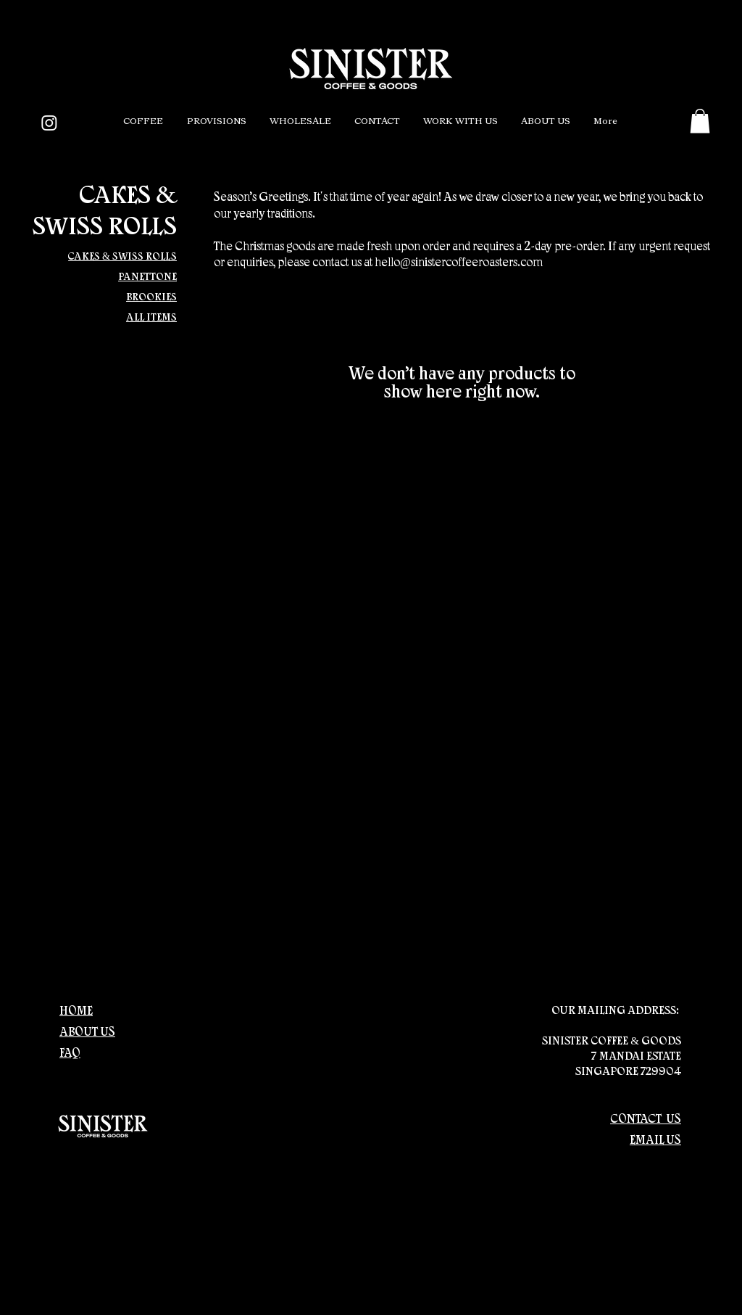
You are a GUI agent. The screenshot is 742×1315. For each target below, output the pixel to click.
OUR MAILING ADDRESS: (616, 1011)
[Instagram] (49, 122)
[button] (143, 122)
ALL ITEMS (151, 318)
